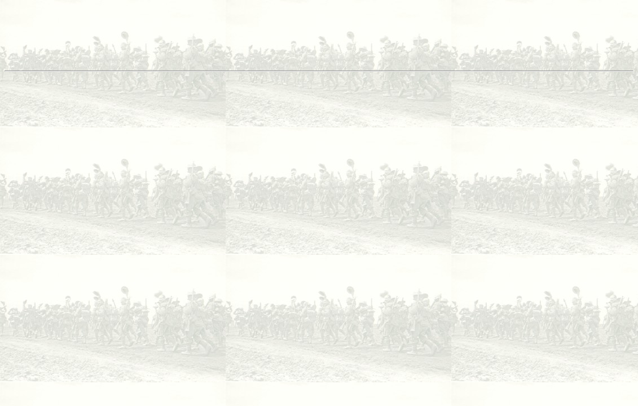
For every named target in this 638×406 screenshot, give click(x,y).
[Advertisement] (319, 40)
